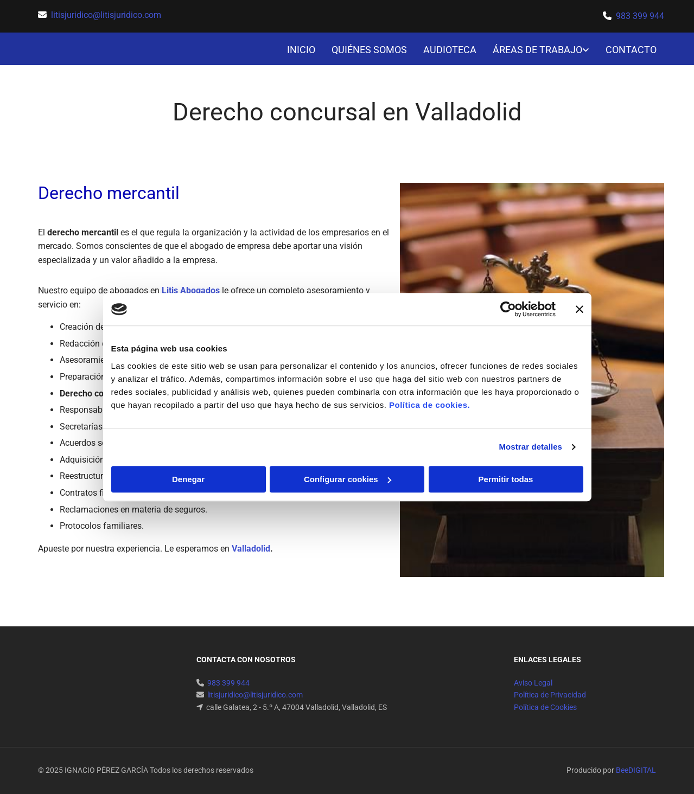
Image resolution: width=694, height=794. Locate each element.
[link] (532, 50)
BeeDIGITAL (636, 770)
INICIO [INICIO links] (301, 49)
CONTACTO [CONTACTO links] (631, 49)
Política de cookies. (429, 404)
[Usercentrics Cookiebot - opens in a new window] (508, 309)
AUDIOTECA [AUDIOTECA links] (449, 49)
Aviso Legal (533, 682)
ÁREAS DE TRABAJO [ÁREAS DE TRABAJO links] (537, 49)
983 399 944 (640, 16)
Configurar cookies (347, 479)
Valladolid (251, 548)
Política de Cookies (545, 707)
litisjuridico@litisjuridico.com (106, 15)
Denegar (188, 479)
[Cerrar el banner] (579, 309)
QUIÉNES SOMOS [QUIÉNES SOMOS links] (369, 49)
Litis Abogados (191, 290)
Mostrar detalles (530, 446)
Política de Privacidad (550, 694)
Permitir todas (506, 479)
